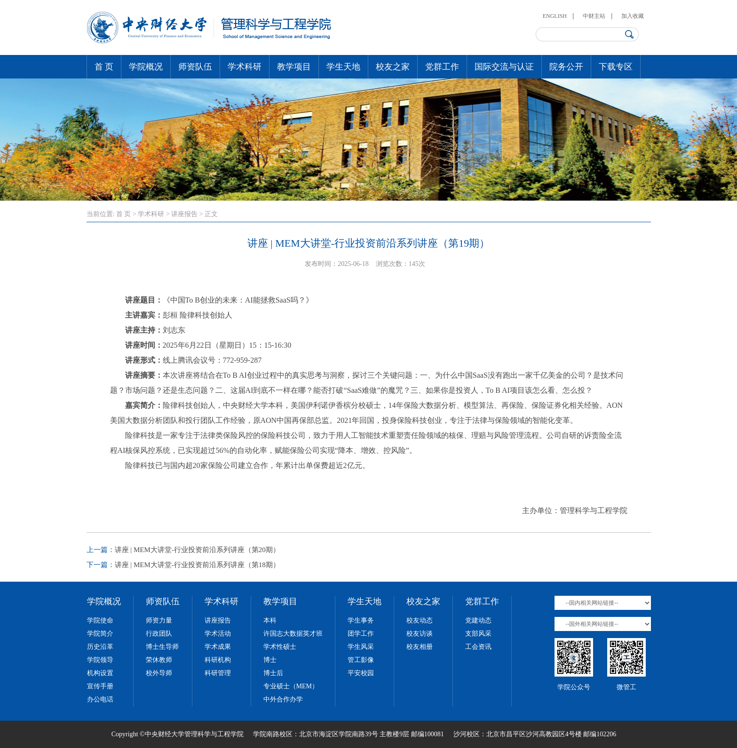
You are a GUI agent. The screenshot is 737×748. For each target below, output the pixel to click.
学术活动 (218, 633)
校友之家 (393, 66)
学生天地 (343, 66)
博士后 (273, 673)
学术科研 (245, 66)
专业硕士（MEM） (290, 686)
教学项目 (294, 66)
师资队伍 (195, 66)
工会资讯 (478, 646)
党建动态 (478, 620)
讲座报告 (184, 214)
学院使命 (100, 620)
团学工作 (361, 633)
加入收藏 (632, 16)
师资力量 (159, 620)
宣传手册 (100, 686)
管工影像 (361, 659)
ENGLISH (555, 16)
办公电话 (100, 699)
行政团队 (159, 633)
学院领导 (100, 659)
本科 (270, 620)
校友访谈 (419, 633)
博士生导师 (162, 646)
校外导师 (159, 673)
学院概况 (146, 66)
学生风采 (361, 646)
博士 (270, 659)
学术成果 (218, 646)
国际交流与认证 (504, 66)
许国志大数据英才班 (293, 633)
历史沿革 (100, 646)
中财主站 (594, 16)
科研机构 (218, 659)
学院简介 (100, 633)
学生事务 (361, 620)
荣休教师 (159, 659)
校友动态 (419, 620)
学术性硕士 (279, 646)
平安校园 (361, 673)
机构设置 (100, 673)
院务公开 (566, 66)
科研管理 (218, 673)
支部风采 (478, 633)
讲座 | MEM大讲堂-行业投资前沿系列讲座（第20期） (197, 549)
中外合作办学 (283, 699)
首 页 (104, 66)
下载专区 (616, 66)
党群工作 (442, 66)
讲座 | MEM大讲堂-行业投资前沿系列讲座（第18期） (197, 565)
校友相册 (419, 646)
